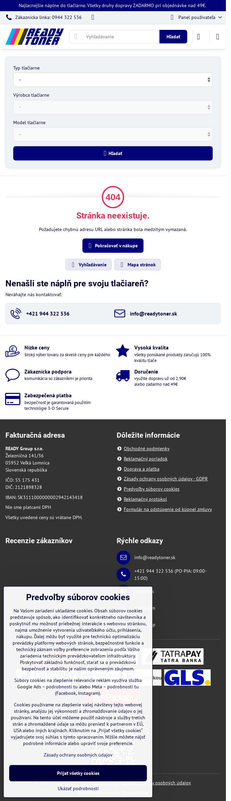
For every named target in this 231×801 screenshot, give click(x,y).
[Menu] (218, 36)
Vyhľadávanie (88, 264)
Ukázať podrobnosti (78, 788)
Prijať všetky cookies (78, 773)
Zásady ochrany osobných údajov (156, 783)
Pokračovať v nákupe (112, 245)
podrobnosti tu (62, 687)
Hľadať (173, 37)
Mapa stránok (137, 264)
